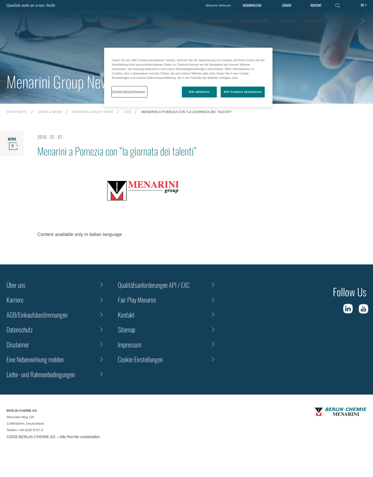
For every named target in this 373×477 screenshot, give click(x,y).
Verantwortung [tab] (218, 21)
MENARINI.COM (252, 5)
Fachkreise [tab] (287, 21)
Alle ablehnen (199, 91)
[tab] (175, 21)
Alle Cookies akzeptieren (243, 91)
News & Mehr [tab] (316, 21)
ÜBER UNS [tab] (101, 21)
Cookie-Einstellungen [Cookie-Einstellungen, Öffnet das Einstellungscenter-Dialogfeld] (128, 91)
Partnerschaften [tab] (255, 21)
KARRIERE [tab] (343, 21)
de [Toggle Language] (362, 5)
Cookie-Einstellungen (140, 359)
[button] (363, 21)
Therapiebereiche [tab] (132, 21)
